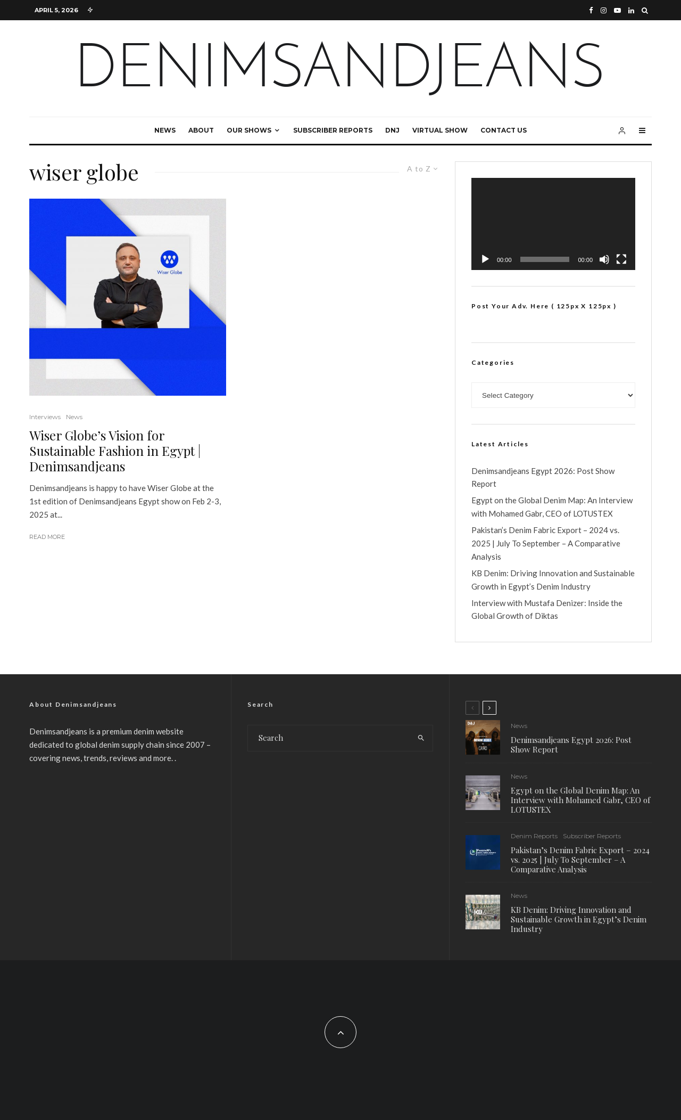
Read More (47, 537)
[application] (553, 224)
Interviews (45, 417)
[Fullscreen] (621, 259)
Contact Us (503, 130)
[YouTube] (617, 10)
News (165, 130)
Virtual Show (440, 130)
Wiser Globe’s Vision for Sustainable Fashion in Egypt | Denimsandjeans (115, 450)
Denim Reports (534, 836)
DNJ (392, 130)
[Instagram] (603, 10)
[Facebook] (591, 10)
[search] (421, 738)
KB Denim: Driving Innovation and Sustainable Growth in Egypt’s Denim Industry (578, 922)
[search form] (329, 738)
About (201, 130)
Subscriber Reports (332, 130)
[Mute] (604, 259)
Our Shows (249, 130)
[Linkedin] (631, 10)
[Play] (485, 259)
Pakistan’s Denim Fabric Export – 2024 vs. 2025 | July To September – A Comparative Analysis (545, 543)
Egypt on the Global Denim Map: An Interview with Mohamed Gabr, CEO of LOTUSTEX (580, 800)
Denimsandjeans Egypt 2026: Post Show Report (571, 744)
